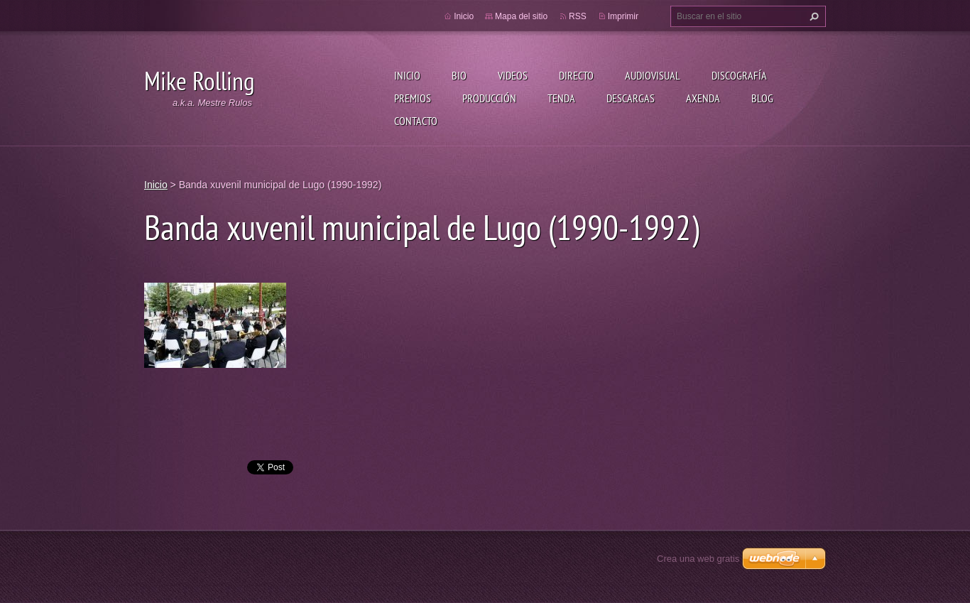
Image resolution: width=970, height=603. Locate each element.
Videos (513, 75)
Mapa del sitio (521, 16)
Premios (412, 98)
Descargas (630, 98)
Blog (762, 98)
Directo (576, 75)
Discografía (739, 75)
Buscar (812, 16)
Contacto (415, 121)
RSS (578, 16)
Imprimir (623, 16)
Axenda (703, 98)
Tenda (561, 98)
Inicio (407, 75)
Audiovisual (652, 75)
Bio (459, 75)
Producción (489, 98)
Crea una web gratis (698, 558)
